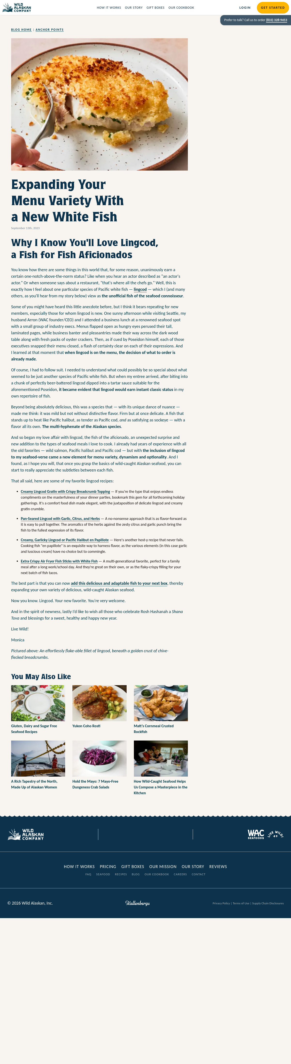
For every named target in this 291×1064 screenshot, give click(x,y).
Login (245, 8)
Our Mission (163, 866)
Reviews (218, 866)
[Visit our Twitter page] (142, 834)
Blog (136, 874)
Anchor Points (50, 29)
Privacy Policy (221, 903)
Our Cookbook (181, 8)
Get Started (273, 8)
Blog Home (21, 29)
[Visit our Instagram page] (149, 834)
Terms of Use (241, 903)
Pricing (108, 866)
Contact (199, 874)
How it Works (109, 8)
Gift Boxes (155, 8)
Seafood (103, 874)
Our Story (134, 8)
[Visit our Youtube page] (156, 834)
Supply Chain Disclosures (268, 903)
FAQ (88, 874)
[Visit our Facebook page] (134, 834)
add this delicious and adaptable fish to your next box (119, 583)
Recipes (121, 874)
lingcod (140, 289)
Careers (180, 874)
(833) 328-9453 (276, 20)
